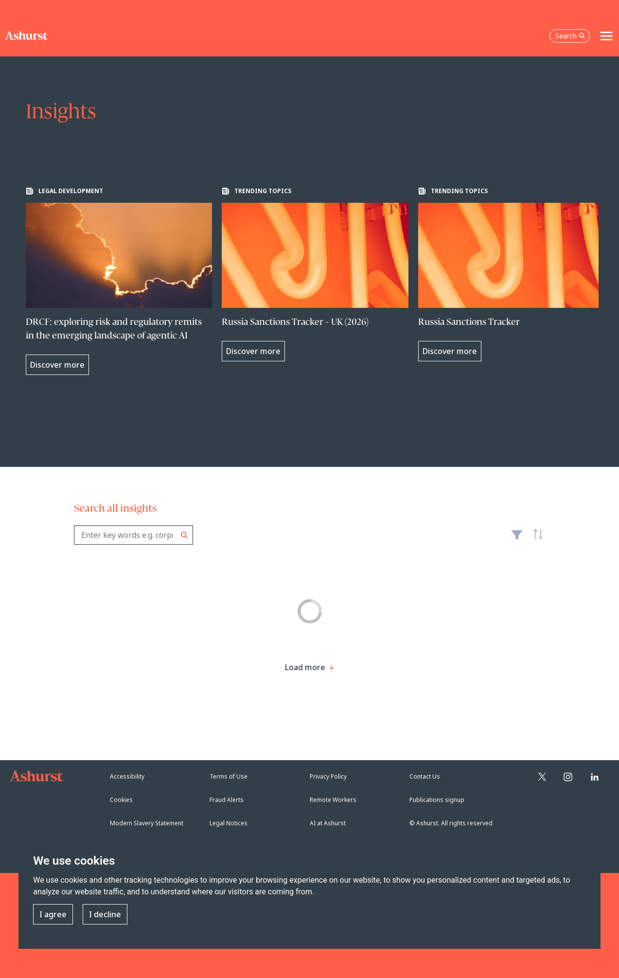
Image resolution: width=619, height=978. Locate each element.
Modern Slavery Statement (146, 823)
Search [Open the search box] (570, 35)
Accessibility (127, 776)
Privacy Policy (328, 776)
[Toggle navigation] (606, 36)
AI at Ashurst (328, 823)
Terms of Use (229, 776)
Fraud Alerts (227, 800)
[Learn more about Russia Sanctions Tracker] (511, 274)
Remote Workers (333, 800)
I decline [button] (105, 914)
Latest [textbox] (535, 540)
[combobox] (133, 535)
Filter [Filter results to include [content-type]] (517, 539)
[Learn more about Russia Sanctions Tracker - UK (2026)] (315, 274)
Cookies (121, 800)
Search (184, 535)
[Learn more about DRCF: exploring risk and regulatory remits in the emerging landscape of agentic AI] (119, 281)
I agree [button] (53, 914)
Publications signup (436, 800)
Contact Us (424, 776)
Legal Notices (229, 823)
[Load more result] (305, 667)
